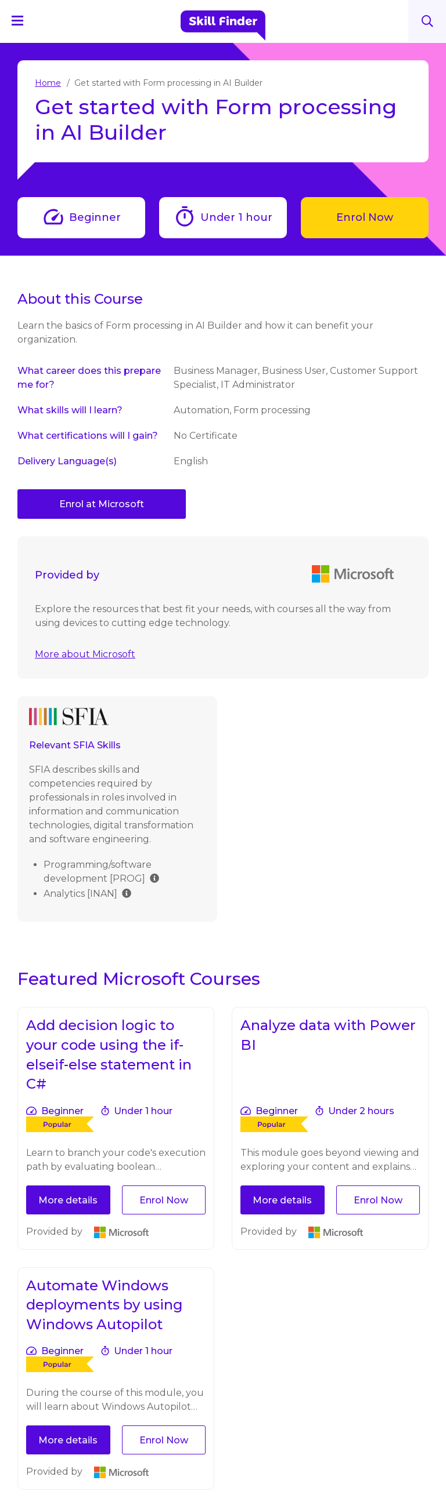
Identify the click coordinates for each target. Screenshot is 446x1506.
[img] (154, 877)
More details (68, 1200)
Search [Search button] (427, 21)
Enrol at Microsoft (101, 504)
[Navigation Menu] (22, 20)
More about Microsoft (85, 654)
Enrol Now (364, 217)
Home (48, 83)
